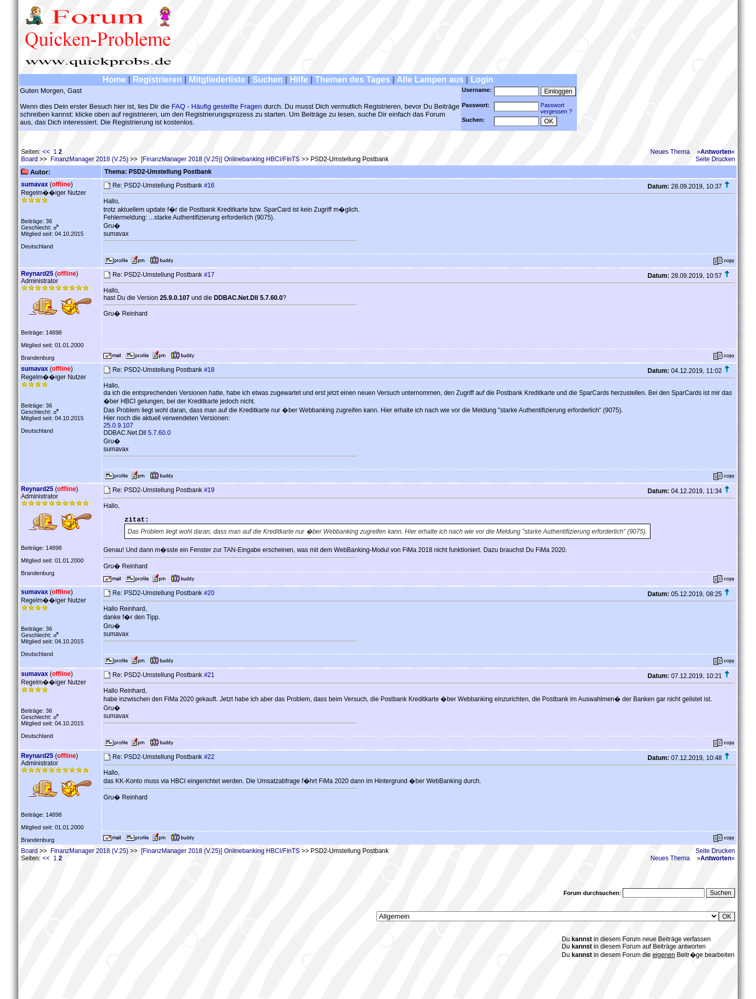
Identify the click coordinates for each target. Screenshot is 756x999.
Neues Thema (670, 151)
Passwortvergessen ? (556, 108)
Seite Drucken (715, 159)
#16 (209, 185)
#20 (209, 593)
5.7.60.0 (159, 432)
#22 (209, 757)
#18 (209, 369)
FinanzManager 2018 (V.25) (89, 159)
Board (29, 159)
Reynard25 (37, 273)
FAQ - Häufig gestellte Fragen (217, 106)
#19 (209, 490)
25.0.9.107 (118, 425)
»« (716, 151)
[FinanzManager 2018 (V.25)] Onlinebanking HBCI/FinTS (220, 159)
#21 (209, 675)
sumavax (34, 184)
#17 (209, 274)
